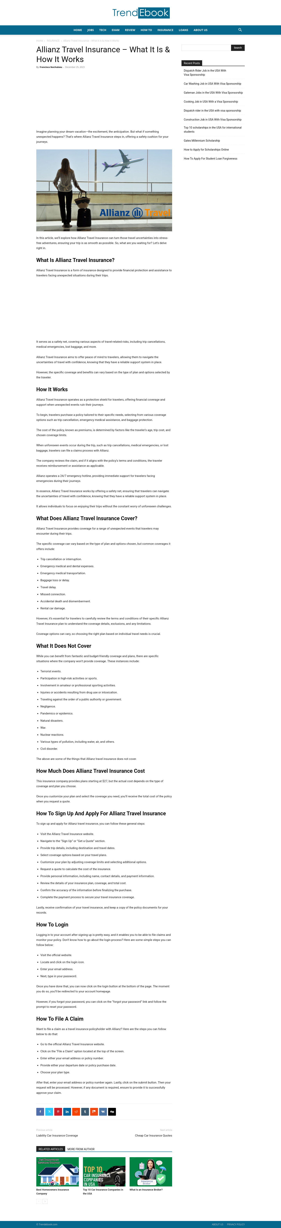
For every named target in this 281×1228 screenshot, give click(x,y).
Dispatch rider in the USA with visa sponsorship (212, 110)
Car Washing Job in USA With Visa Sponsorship (212, 83)
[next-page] (45, 1201)
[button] (240, 30)
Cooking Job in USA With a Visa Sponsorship (211, 101)
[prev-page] (38, 1201)
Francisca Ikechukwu (51, 67)
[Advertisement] (104, 100)
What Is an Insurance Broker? (146, 1189)
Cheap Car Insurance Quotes (153, 1135)
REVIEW (130, 30)
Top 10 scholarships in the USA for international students (213, 129)
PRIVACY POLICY (236, 1224)
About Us (200, 30)
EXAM (115, 30)
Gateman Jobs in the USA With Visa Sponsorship (213, 92)
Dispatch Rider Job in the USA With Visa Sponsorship (205, 72)
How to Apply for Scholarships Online (206, 149)
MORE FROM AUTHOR (81, 1149)
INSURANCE (165, 30)
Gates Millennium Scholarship (202, 140)
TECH (102, 30)
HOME (78, 30)
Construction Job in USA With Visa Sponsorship (213, 119)
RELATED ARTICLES (51, 1149)
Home (39, 40)
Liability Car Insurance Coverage (57, 1135)
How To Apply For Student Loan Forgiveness (210, 158)
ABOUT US (217, 1224)
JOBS (90, 30)
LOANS (183, 30)
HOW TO (146, 30)
